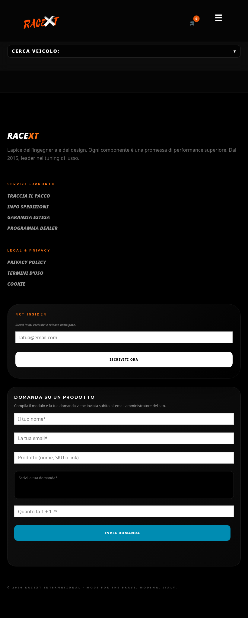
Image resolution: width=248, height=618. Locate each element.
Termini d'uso (25, 273)
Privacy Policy (26, 262)
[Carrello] (193, 22)
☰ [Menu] (218, 18)
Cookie (16, 283)
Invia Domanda (122, 533)
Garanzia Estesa (28, 217)
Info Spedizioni (28, 206)
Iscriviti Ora (124, 359)
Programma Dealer (32, 228)
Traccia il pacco (28, 195)
